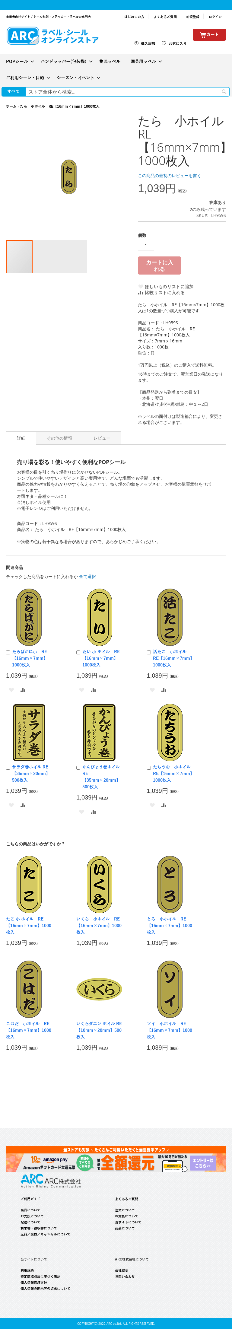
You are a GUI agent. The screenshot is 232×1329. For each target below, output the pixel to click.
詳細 (21, 438)
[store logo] (52, 35)
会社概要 (121, 1270)
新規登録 (192, 17)
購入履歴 (148, 44)
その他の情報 (59, 438)
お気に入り (178, 44)
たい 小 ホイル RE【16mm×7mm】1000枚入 (101, 658)
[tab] (21, 438)
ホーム (11, 106)
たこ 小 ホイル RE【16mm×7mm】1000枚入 (28, 926)
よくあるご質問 (165, 17)
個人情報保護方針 (34, 1282)
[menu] (116, 69)
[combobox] (127, 92)
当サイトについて (128, 1222)
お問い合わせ (125, 1276)
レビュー (102, 438)
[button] (46, 257)
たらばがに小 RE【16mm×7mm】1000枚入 (30, 658)
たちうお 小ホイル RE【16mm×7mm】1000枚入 (174, 774)
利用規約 (27, 1270)
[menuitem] (18, 61)
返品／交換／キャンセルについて (45, 1234)
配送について (30, 1222)
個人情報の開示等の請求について (45, 1288)
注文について (125, 1210)
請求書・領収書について (39, 1228)
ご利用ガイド (30, 1199)
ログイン (215, 17)
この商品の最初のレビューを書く (169, 175)
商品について (30, 1210)
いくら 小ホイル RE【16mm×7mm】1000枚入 (99, 926)
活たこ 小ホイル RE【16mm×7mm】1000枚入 (172, 658)
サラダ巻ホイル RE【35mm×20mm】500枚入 (31, 774)
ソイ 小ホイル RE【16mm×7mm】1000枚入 (169, 1030)
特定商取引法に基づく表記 (40, 1276)
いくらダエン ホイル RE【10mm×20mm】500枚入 (99, 1030)
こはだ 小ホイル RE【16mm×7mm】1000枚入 (28, 1030)
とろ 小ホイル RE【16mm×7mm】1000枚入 (169, 926)
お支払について (32, 1216)
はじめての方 (134, 17)
